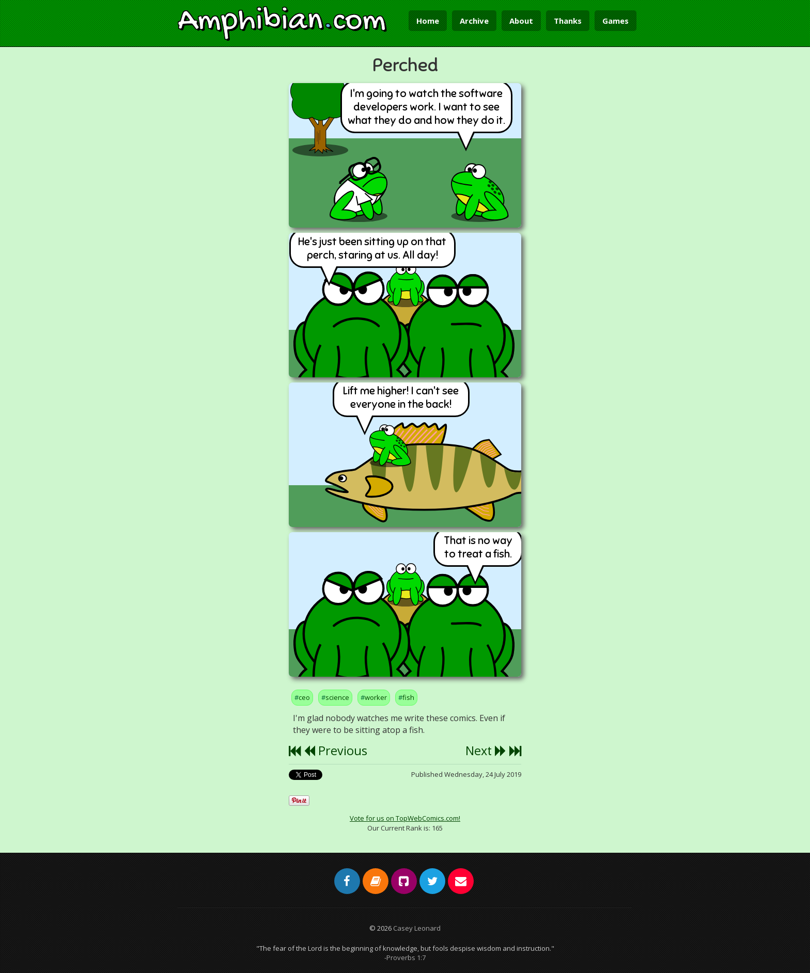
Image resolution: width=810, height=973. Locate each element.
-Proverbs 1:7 (405, 957)
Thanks (568, 20)
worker (376, 697)
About (521, 20)
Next (485, 750)
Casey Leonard (417, 928)
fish (408, 697)
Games (615, 20)
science (337, 697)
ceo (304, 697)
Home (427, 20)
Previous (335, 750)
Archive (474, 20)
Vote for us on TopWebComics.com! (405, 818)
